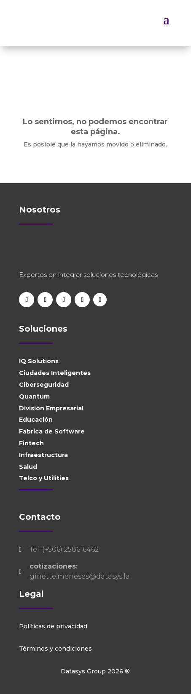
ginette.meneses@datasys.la (80, 576)
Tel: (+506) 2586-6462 (64, 549)
